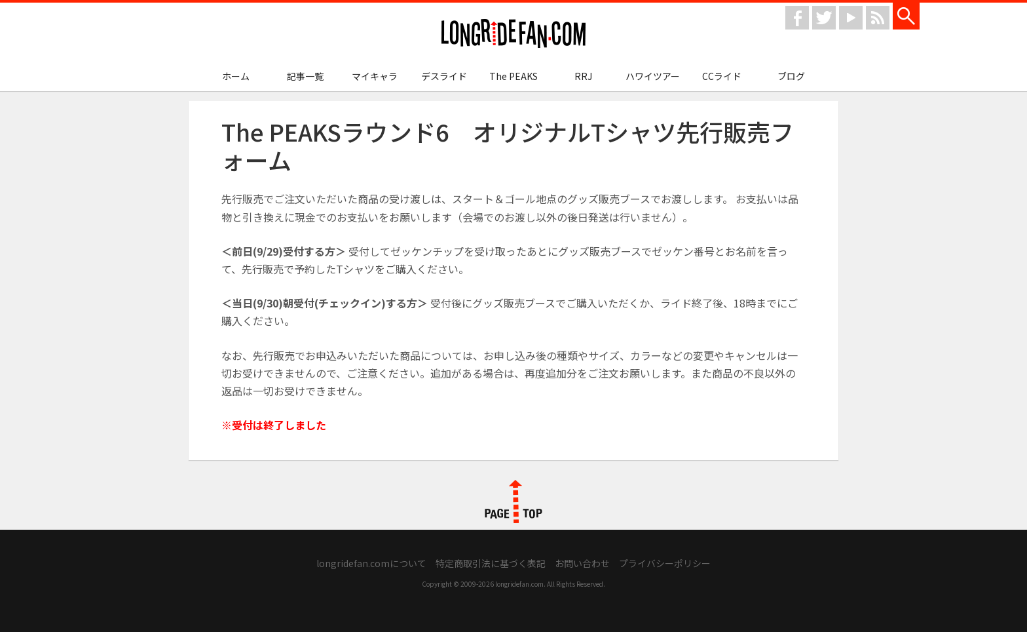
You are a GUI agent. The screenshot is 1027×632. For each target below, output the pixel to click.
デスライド (444, 76)
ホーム (236, 76)
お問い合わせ (582, 563)
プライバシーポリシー (665, 563)
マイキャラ (375, 76)
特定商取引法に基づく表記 (491, 563)
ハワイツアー (653, 76)
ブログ (791, 76)
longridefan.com (513, 34)
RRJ (583, 76)
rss (877, 18)
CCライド (721, 76)
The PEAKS (513, 76)
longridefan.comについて (371, 563)
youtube (851, 18)
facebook (797, 18)
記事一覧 (305, 76)
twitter (824, 18)
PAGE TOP (513, 501)
